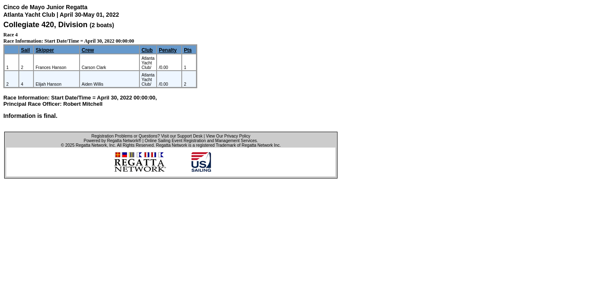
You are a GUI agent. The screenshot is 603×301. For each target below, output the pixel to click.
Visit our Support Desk (181, 136)
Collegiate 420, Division (46, 24)
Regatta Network (91, 145)
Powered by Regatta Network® (112, 140)
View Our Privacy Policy (228, 136)
